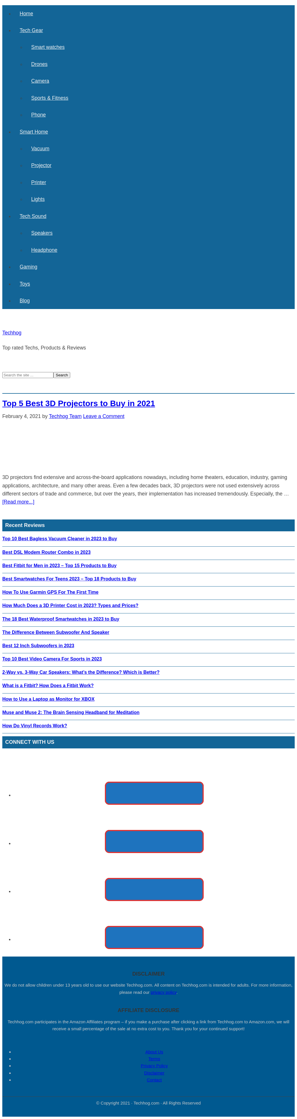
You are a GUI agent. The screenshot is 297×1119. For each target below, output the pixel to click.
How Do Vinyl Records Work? (34, 725)
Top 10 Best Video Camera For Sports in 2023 (52, 658)
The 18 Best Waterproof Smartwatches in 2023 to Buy (60, 619)
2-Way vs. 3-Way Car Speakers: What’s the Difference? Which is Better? (80, 672)
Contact (154, 1079)
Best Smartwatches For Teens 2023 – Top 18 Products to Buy (69, 578)
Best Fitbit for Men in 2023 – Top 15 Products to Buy (59, 565)
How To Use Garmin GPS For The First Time (50, 592)
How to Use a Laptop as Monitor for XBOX (48, 699)
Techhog (11, 333)
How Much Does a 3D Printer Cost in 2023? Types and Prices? (70, 605)
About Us (154, 1051)
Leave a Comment (104, 416)
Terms (154, 1058)
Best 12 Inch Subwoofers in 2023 (38, 645)
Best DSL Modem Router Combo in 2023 (46, 552)
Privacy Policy (154, 1065)
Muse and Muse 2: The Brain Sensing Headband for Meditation (71, 712)
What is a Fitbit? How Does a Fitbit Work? (48, 685)
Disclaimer (154, 1072)
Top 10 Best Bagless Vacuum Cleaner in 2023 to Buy (59, 538)
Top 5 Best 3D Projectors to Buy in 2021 (78, 403)
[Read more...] (18, 502)
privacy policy (164, 992)
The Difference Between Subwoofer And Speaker (55, 632)
